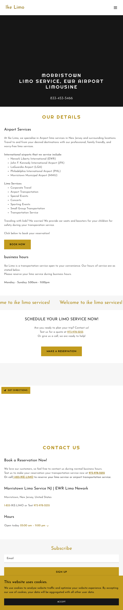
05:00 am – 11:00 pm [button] (32, 525)
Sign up (61, 572)
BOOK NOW (17, 244)
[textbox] (61, 558)
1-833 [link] (7, 505)
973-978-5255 (75, 332)
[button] (115, 7)
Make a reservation (62, 351)
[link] (15, 8)
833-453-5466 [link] (61, 98)
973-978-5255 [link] (42, 505)
